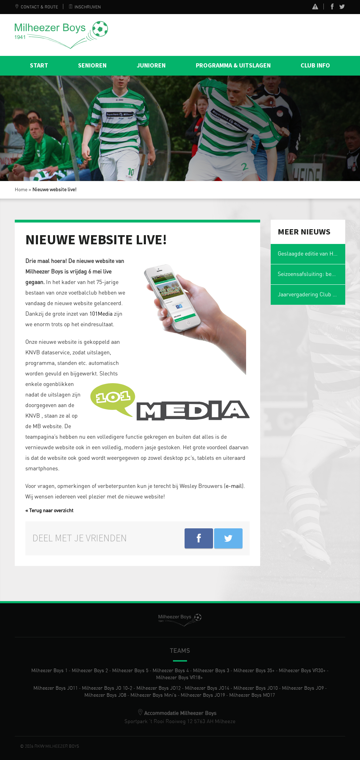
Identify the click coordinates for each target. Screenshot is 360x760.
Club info (315, 65)
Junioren (151, 65)
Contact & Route (36, 7)
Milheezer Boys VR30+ (302, 670)
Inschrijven (85, 7)
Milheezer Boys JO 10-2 (107, 688)
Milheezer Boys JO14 (207, 688)
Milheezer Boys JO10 (255, 688)
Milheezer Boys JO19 (203, 695)
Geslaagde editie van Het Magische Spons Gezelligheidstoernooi (312, 254)
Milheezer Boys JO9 (303, 688)
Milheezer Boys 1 (49, 670)
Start (39, 65)
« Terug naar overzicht (49, 510)
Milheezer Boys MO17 (252, 695)
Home (21, 189)
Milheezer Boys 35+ (254, 670)
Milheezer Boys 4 (171, 670)
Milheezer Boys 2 (90, 670)
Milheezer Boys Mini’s (153, 695)
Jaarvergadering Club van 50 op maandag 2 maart (312, 294)
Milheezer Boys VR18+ (179, 677)
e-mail (234, 486)
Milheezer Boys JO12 (158, 688)
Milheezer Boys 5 (130, 670)
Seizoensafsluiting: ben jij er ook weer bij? (312, 274)
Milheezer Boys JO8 (105, 695)
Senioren (92, 65)
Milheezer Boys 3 (211, 670)
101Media (101, 314)
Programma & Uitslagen (233, 65)
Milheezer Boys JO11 (55, 688)
